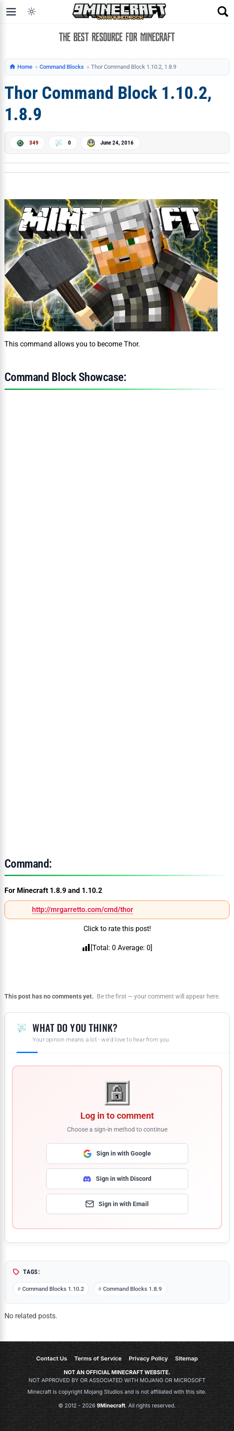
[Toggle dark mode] (31, 11)
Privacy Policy (148, 1358)
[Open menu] (11, 11)
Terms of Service (98, 1358)
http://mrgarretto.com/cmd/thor (82, 909)
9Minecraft (111, 1405)
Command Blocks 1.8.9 (132, 1289)
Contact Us (51, 1358)
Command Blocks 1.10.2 (53, 1289)
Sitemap (186, 1358)
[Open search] (223, 11)
